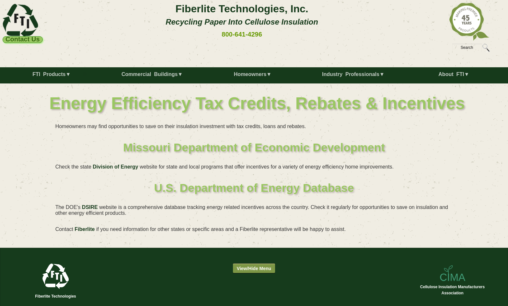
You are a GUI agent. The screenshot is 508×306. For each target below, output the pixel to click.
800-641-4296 (242, 34)
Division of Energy (115, 166)
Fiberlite (85, 229)
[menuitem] (53, 77)
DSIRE (90, 207)
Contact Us (23, 39)
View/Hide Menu (254, 268)
